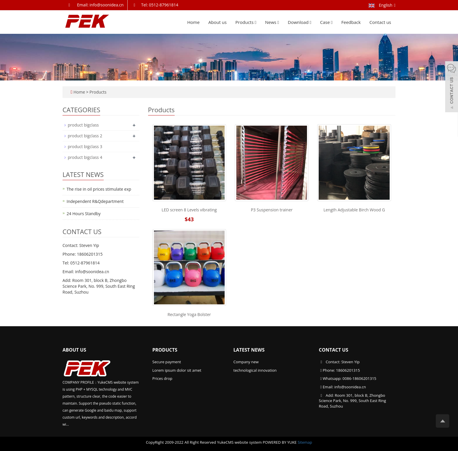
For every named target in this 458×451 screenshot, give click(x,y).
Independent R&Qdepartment (95, 201)
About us (217, 22)
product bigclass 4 (85, 157)
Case (326, 22)
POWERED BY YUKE (280, 442)
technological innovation (255, 370)
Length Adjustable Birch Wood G (354, 210)
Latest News (249, 350)
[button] (255, 22)
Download (299, 22)
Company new (246, 361)
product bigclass (83, 125)
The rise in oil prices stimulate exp (99, 189)
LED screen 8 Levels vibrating (189, 210)
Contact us (380, 22)
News (272, 22)
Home (193, 22)
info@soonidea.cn (350, 386)
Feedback (351, 22)
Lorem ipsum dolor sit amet (177, 370)
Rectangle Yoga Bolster (189, 314)
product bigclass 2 (85, 135)
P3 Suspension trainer (272, 210)
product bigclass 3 (85, 146)
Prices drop (162, 378)
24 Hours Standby (83, 213)
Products (245, 22)
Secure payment (166, 361)
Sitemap (305, 442)
